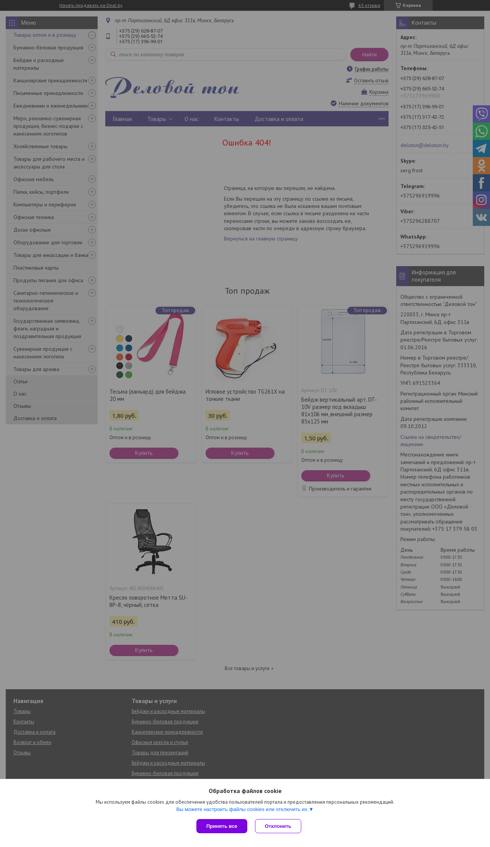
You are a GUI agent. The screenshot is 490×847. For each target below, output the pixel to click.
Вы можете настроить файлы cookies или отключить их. (242, 809)
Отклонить (278, 826)
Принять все (221, 826)
